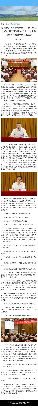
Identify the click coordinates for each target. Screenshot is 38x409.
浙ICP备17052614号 (21, 403)
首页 (2, 24)
